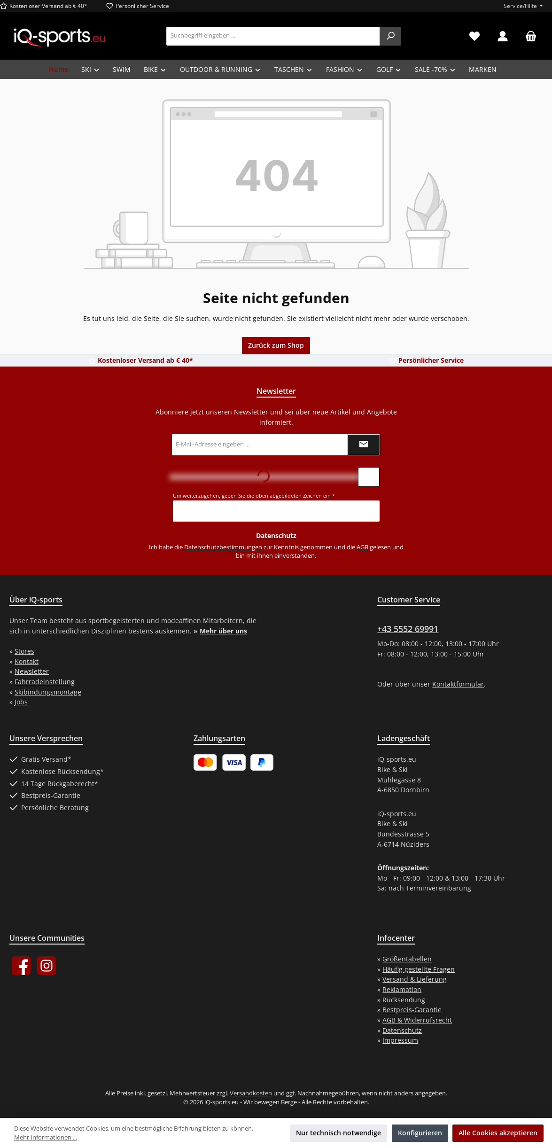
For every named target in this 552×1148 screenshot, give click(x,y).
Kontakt (27, 661)
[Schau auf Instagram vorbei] (46, 965)
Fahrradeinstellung (45, 681)
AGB (362, 547)
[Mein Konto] (502, 36)
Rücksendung (403, 999)
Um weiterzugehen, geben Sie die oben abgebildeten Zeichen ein (254, 495)
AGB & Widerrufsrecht (417, 1019)
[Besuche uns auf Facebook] (21, 965)
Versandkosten (251, 1093)
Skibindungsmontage (48, 691)
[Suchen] (390, 36)
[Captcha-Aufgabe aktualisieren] (369, 477)
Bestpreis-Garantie (412, 1009)
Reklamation (401, 989)
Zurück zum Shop (276, 345)
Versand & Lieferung (414, 979)
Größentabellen (407, 958)
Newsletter (32, 671)
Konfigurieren (420, 1132)
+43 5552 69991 (407, 628)
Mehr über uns (223, 630)
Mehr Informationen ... (45, 1137)
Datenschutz (402, 1030)
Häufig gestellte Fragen (418, 969)
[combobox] (273, 36)
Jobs (21, 701)
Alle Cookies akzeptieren (498, 1132)
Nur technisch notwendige (338, 1132)
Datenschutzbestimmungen (223, 547)
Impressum (400, 1040)
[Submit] (363, 444)
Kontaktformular (458, 683)
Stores (24, 651)
